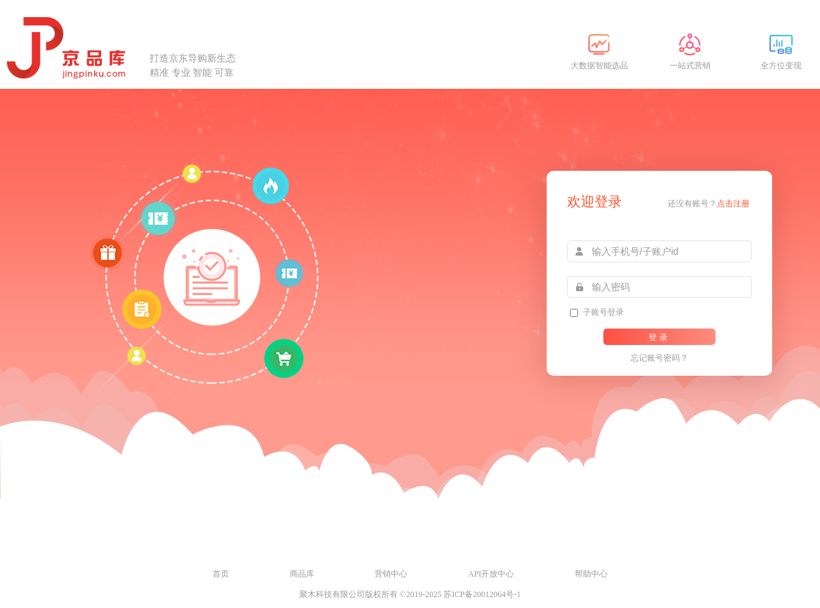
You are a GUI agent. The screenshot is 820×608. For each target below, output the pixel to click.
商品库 (302, 574)
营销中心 (390, 574)
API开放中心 (491, 574)
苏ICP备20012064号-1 (482, 594)
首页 (221, 574)
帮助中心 (591, 574)
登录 (659, 337)
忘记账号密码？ (659, 358)
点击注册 (733, 203)
